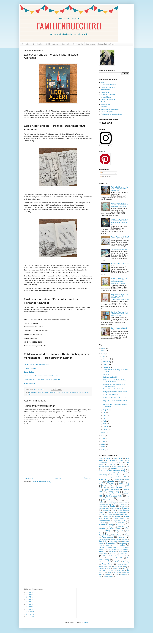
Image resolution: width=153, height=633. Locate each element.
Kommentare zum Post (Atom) (41, 482)
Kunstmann (116, 516)
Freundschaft (56, 392)
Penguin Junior (104, 535)
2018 (103, 444)
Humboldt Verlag (123, 502)
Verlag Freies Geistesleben (115, 558)
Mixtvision (122, 523)
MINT (102, 82)
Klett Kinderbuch (120, 512)
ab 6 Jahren (29, 602)
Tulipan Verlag (103, 553)
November (106, 362)
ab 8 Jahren (29, 607)
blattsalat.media (117, 568)
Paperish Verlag (111, 533)
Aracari (122, 460)
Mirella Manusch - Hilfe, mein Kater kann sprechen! (42, 380)
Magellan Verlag (119, 520)
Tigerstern (112, 551)
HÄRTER (115, 504)
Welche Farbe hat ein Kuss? (120, 237)
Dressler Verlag (124, 484)
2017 (103, 447)
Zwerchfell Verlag (117, 566)
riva (100, 576)
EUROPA (121, 486)
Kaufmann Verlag (104, 508)
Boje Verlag (103, 475)
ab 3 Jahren (29, 594)
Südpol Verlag (119, 545)
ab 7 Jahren (29, 604)
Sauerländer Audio (115, 541)
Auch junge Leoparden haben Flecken (115, 392)
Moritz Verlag (119, 525)
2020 (103, 438)
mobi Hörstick (123, 574)
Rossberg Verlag (104, 539)
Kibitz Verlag (125, 508)
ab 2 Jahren (29, 592)
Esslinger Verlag (113, 492)
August (105, 410)
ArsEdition (111, 464)
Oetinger (108, 531)
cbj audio (102, 570)
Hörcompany (124, 504)
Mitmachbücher (106, 97)
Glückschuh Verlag (109, 500)
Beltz (100, 471)
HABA (120, 500)
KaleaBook (123, 506)
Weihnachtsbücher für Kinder (110, 109)
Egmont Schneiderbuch (111, 490)
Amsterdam (48, 392)
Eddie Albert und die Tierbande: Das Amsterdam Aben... (114, 380)
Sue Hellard (72, 392)
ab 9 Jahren (41, 392)
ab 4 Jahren (29, 597)
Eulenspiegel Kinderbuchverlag (113, 494)
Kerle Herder (115, 508)
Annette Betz (111, 460)
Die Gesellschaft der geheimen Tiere (114, 397)
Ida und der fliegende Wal (119, 249)
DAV (119, 482)
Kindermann (106, 510)
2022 (103, 433)
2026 (103, 348)
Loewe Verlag (119, 518)
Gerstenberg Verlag (122, 498)
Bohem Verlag (122, 473)
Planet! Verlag (117, 535)
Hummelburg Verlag (105, 504)
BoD (114, 473)
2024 (103, 354)
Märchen (104, 107)
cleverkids (111, 570)
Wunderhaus (102, 566)
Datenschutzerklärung (106, 44)
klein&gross (108, 574)
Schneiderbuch (110, 543)
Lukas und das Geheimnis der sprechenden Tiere (41, 376)
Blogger (86, 622)
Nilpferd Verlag (122, 527)
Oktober (106, 364)
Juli (104, 413)
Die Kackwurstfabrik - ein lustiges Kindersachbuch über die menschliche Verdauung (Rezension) (119, 280)
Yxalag (109, 566)
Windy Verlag (116, 562)
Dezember (106, 359)
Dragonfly (111, 484)
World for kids (122, 564)
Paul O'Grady (64, 392)
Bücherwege (109, 477)
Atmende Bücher (104, 466)
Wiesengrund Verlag (120, 560)
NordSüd (102, 529)
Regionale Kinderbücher (108, 94)
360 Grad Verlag (104, 458)
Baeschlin (104, 468)
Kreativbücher (105, 104)
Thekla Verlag (112, 547)
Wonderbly (126, 562)
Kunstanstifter (107, 516)
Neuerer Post (29, 478)
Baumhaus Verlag (118, 469)
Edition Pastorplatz (116, 488)
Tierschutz (83, 392)
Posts (103, 173)
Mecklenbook (102, 523)
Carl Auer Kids (121, 477)
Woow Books (107, 564)
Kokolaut (112, 514)
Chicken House (118, 479)
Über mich (65, 44)
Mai (104, 418)
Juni (104, 415)
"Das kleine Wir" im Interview (120, 264)
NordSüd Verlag (115, 529)
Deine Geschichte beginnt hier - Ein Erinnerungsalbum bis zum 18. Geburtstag (120, 204)
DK (124, 482)
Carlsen (103, 479)
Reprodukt (122, 537)
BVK (128, 466)
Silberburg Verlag (104, 545)
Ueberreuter (124, 554)
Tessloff (101, 547)
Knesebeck (102, 514)
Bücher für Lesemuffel (108, 87)
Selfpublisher (123, 543)
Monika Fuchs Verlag (106, 525)
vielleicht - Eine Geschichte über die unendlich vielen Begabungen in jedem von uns (119, 221)
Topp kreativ (123, 551)
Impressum (90, 44)
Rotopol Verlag (115, 539)
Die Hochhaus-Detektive (110, 377)
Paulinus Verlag (123, 533)
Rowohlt (124, 539)
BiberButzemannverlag (116, 471)
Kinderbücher (38, 44)
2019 (103, 441)
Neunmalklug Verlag (110, 527)
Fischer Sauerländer (114, 496)
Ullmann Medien (108, 556)
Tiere (77, 392)
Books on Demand (116, 475)
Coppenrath (109, 482)
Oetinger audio (119, 531)
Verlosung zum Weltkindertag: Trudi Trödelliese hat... (114, 385)
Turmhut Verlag (114, 553)
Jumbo (112, 506)
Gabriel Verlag (109, 498)
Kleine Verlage (105, 92)
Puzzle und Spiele (106, 111)
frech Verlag (117, 572)
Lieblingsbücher (52, 44)
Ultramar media (121, 556)
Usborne (101, 558)
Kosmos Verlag (123, 514)
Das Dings (106, 374)
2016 (103, 450)
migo (116, 574)
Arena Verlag (115, 462)
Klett (109, 512)
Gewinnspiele (78, 44)
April (104, 421)
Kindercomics (105, 90)
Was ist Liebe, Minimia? (110, 394)
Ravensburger (107, 537)
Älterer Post (87, 478)
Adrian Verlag (117, 458)
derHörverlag (120, 570)
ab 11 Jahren (30, 614)
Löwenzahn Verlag (104, 520)
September (107, 367)
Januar (105, 429)
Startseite (25, 44)
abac (125, 566)
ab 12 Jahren (30, 616)
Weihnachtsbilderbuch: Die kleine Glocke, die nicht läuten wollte (119, 188)
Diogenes (102, 484)
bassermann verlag (104, 568)
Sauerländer (103, 541)
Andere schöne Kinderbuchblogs (111, 114)
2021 (103, 436)
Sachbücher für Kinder (108, 99)
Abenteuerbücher (106, 102)
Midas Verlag (112, 523)
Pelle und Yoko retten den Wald (113, 389)
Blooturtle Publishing (104, 473)
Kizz (114, 510)
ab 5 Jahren (29, 599)
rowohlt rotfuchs (108, 576)
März (105, 424)
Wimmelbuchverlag (104, 562)
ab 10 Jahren (33, 392)
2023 (103, 356)
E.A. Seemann (106, 486)
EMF (114, 486)
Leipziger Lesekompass (108, 85)
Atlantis (123, 464)
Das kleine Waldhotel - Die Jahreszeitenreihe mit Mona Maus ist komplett (119, 313)
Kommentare (106, 176)
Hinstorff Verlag (111, 502)
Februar (106, 427)
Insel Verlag (103, 506)
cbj (124, 568)
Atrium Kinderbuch (118, 466)
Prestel (127, 535)
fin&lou (109, 572)
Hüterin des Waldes (31, 383)
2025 (103, 351)
